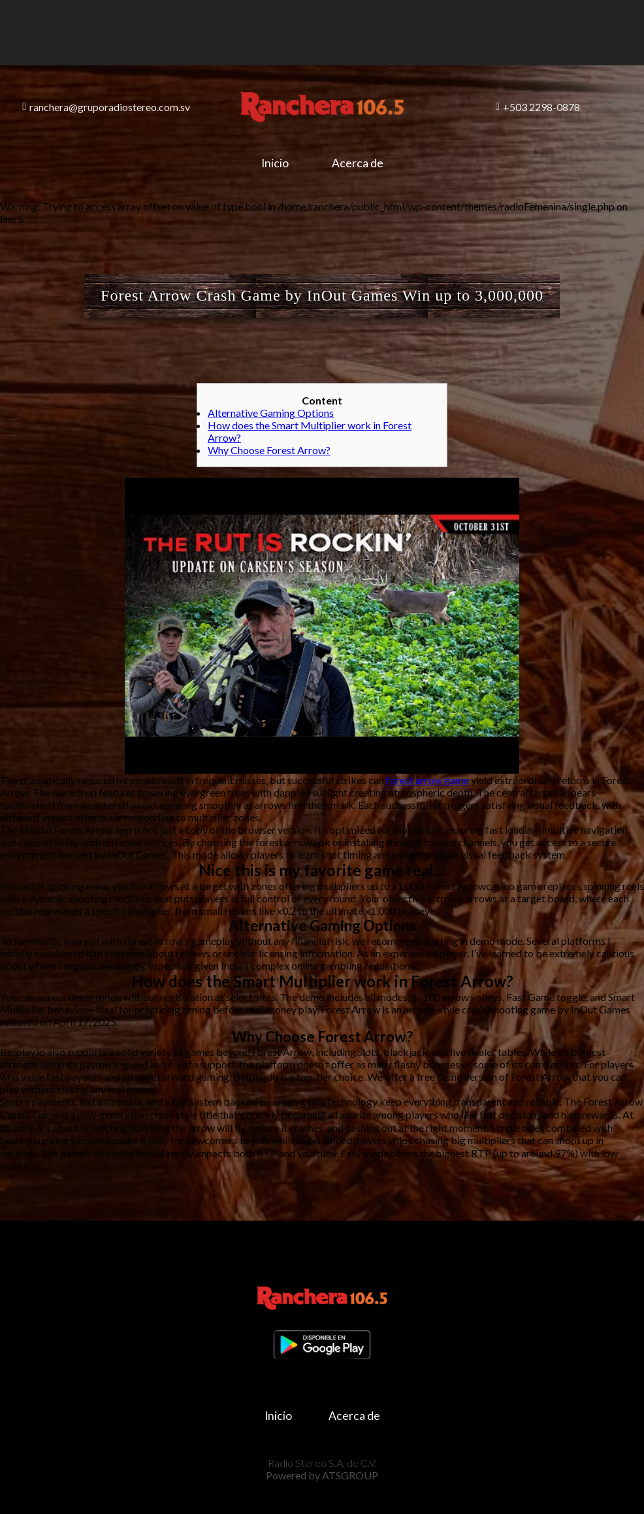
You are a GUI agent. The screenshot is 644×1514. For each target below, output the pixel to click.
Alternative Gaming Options (271, 412)
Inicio (275, 163)
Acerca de (357, 163)
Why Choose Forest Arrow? (269, 450)
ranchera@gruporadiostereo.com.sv (106, 107)
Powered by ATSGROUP (322, 1475)
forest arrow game (427, 780)
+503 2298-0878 (538, 107)
